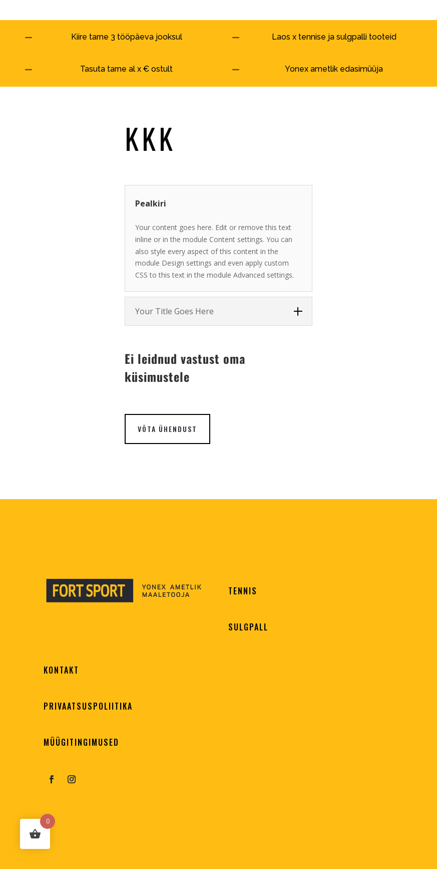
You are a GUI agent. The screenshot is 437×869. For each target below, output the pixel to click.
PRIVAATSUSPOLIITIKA (88, 706)
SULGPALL (248, 627)
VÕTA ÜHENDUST (167, 428)
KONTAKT (61, 670)
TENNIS (242, 591)
